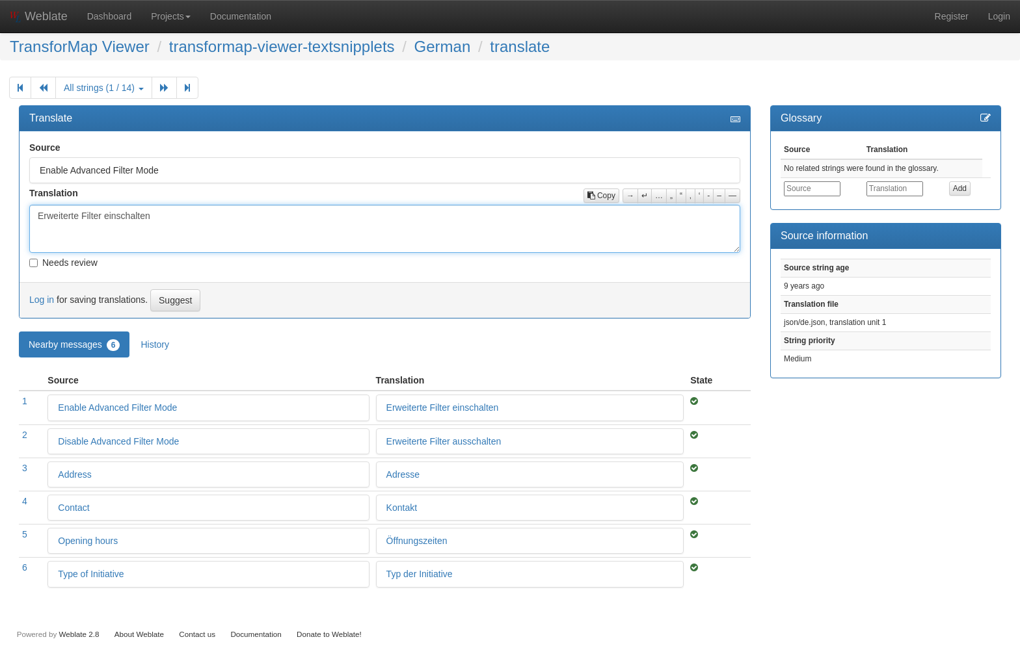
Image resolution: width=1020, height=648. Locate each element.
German (442, 46)
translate (520, 46)
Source (44, 147)
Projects (171, 16)
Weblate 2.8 (79, 634)
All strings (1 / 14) (104, 88)
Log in (41, 299)
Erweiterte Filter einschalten (384, 229)
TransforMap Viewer (80, 46)
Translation (53, 193)
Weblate (39, 16)
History (155, 344)
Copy (601, 195)
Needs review (63, 262)
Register (952, 16)
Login (999, 16)
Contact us (197, 634)
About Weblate (139, 634)
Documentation (240, 16)
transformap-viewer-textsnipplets (282, 46)
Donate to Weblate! (329, 634)
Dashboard (109, 16)
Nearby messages (74, 345)
